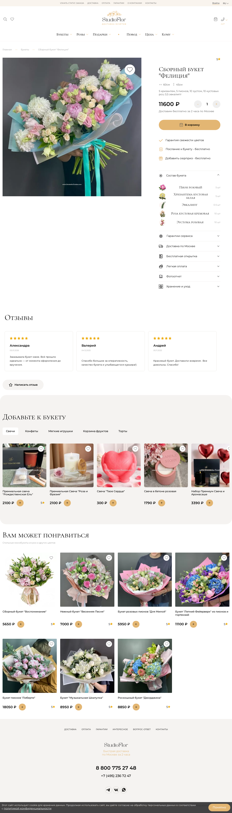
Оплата (106, 3)
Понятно (219, 807)
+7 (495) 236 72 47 (116, 776)
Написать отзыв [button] (23, 385)
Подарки (100, 34)
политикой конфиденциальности (27, 808)
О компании (135, 3)
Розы (81, 34)
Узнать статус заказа (72, 3)
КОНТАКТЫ (162, 729)
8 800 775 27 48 (116, 768)
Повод (132, 34)
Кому (166, 34)
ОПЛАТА (86, 729)
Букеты (62, 34)
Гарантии (119, 3)
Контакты (150, 3)
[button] (5, 18)
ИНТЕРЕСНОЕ (120, 729)
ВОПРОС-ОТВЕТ (142, 729)
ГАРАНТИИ (102, 729)
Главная (7, 49)
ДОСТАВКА (70, 729)
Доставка (92, 3)
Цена (149, 34)
